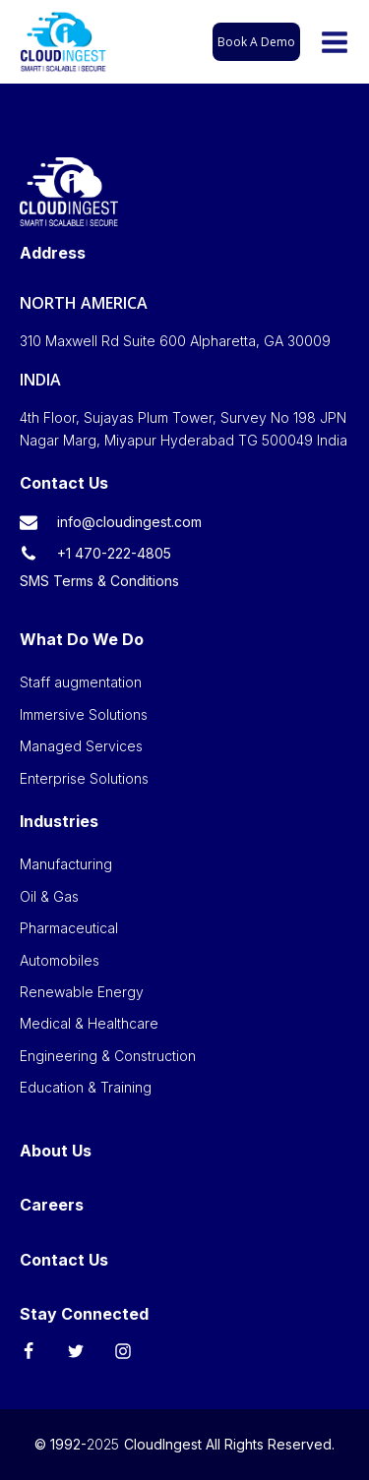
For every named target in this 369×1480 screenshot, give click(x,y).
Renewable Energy (82, 991)
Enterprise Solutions (84, 778)
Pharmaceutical (69, 927)
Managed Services (81, 746)
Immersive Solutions (84, 714)
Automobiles (59, 960)
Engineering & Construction (108, 1055)
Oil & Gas (49, 896)
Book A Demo (256, 41)
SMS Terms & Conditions (99, 580)
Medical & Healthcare (89, 1023)
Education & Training (86, 1087)
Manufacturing (66, 864)
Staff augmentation (81, 682)
